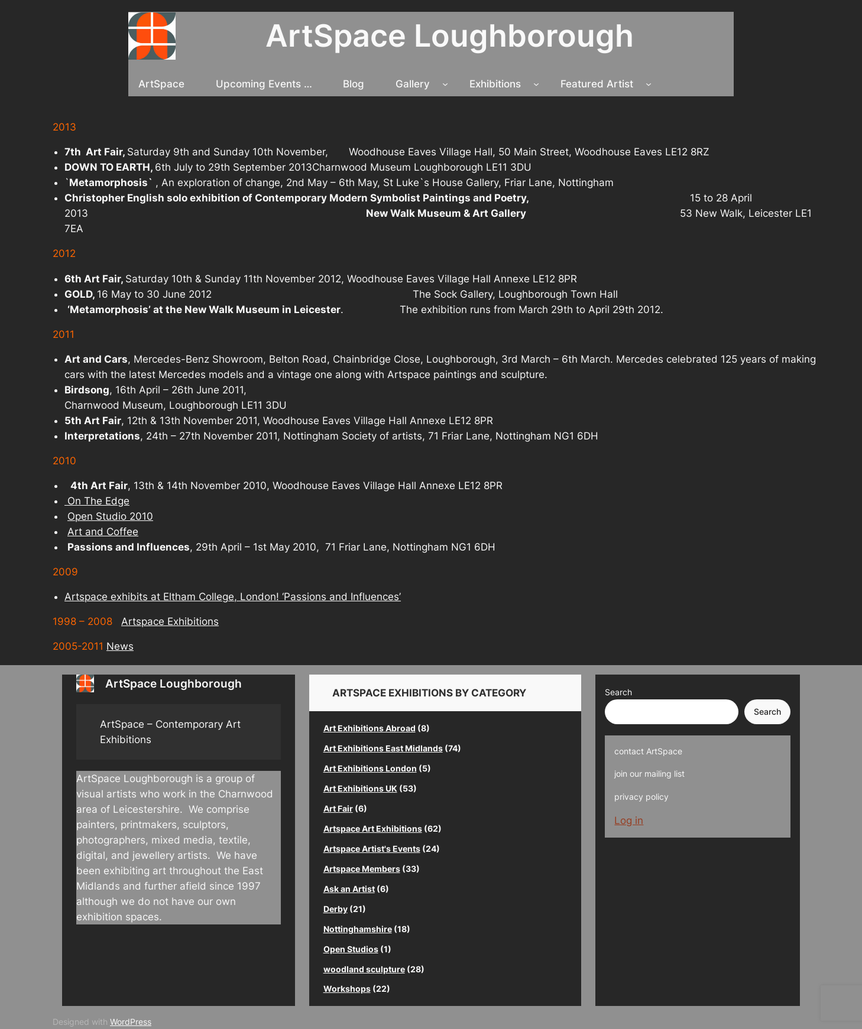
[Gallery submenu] (445, 84)
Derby (335, 909)
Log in (628, 820)
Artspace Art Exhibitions (372, 828)
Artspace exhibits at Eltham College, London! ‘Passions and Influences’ (232, 597)
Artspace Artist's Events (371, 849)
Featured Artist (596, 84)
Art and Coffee (102, 532)
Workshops (347, 989)
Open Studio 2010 (110, 516)
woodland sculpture (364, 969)
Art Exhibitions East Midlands (383, 748)
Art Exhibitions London (370, 768)
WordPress (130, 1022)
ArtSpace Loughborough (449, 35)
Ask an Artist (349, 889)
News (120, 646)
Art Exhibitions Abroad (369, 728)
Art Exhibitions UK (360, 788)
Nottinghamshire (357, 929)
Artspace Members (361, 869)
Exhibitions (495, 84)
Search (618, 692)
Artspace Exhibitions (170, 621)
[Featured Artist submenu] (649, 84)
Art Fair (338, 808)
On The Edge (96, 501)
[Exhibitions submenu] (536, 84)
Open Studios (350, 949)
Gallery (413, 84)
